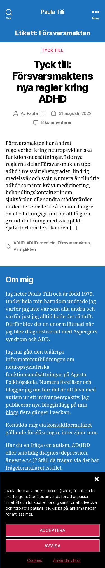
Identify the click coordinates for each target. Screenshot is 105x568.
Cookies (34, 560)
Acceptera (53, 530)
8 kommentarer (56, 122)
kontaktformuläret (69, 425)
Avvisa (53, 545)
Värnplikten (24, 249)
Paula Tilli (52, 12)
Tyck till (53, 50)
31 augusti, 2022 (75, 113)
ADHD (18, 242)
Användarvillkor (67, 560)
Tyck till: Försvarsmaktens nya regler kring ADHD (52, 81)
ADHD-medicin (41, 242)
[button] (96, 479)
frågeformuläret (25, 468)
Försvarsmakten (74, 242)
